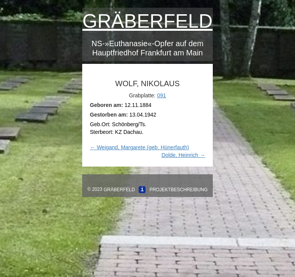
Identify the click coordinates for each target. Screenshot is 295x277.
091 (161, 95)
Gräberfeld (148, 21)
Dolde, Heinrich (183, 155)
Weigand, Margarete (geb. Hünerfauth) (139, 147)
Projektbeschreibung (178, 189)
